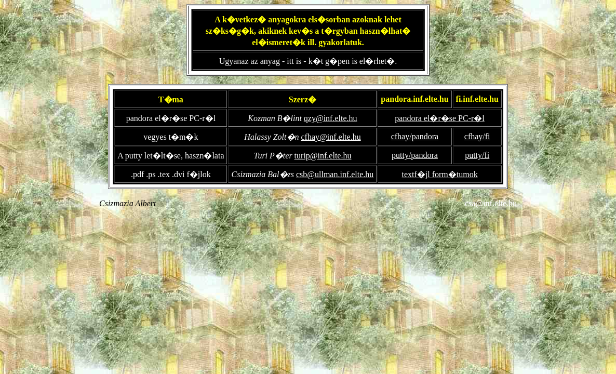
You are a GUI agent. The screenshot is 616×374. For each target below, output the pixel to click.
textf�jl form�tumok (439, 174)
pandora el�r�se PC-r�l (439, 118)
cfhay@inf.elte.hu (331, 136)
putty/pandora (415, 155)
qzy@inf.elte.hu (330, 118)
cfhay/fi (477, 136)
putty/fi (477, 155)
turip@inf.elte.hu (323, 155)
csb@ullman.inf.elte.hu (334, 174)
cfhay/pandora (415, 136)
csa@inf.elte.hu (491, 203)
